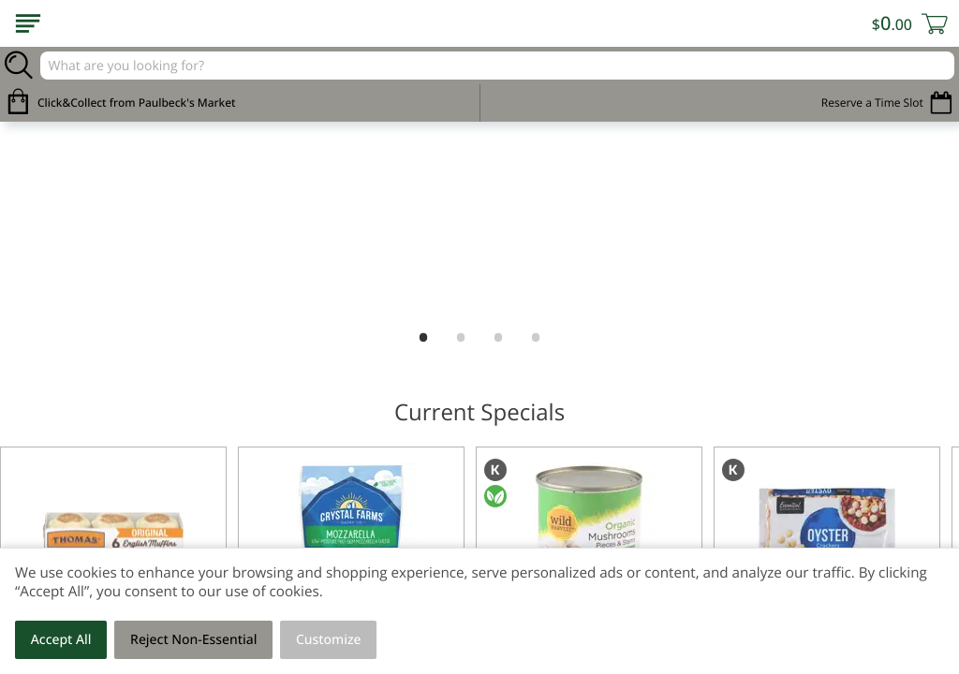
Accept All (61, 640)
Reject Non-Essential (193, 640)
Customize (328, 640)
